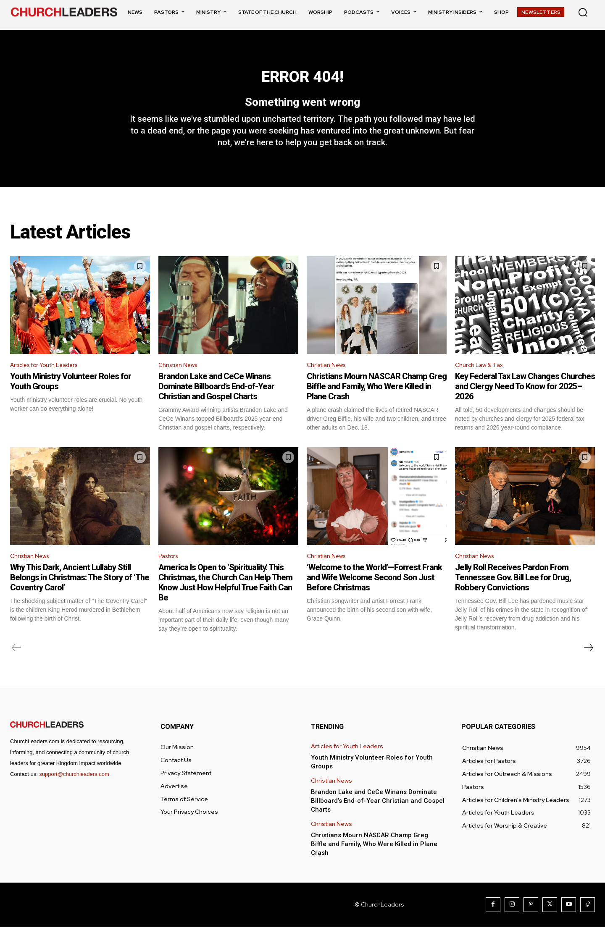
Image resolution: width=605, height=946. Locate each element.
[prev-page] (16, 667)
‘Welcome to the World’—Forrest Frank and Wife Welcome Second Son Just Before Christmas (374, 597)
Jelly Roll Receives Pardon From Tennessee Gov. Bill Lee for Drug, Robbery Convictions (513, 597)
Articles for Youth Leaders (51, 381)
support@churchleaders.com (74, 793)
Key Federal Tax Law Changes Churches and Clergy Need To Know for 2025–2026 (525, 403)
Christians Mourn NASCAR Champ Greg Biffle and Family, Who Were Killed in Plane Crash (377, 403)
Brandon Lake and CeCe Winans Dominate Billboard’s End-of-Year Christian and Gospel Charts (216, 403)
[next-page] (588, 667)
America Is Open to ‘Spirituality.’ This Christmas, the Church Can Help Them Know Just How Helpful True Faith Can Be (225, 602)
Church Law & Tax (481, 381)
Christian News (181, 381)
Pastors (170, 574)
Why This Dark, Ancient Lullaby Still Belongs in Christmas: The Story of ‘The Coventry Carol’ (79, 597)
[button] (583, 12)
